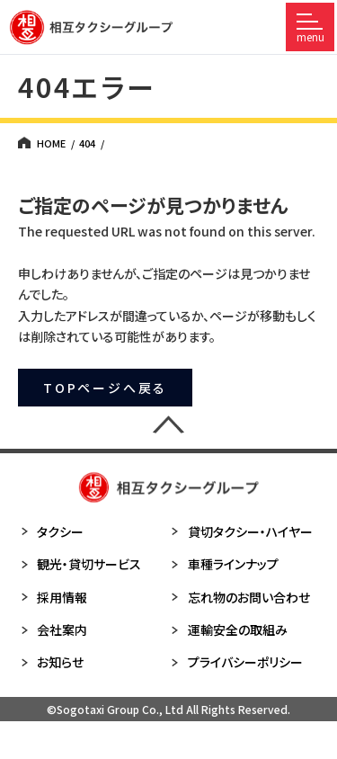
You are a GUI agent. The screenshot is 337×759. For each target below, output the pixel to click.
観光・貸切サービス (79, 564)
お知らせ (51, 662)
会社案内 (52, 629)
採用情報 (52, 597)
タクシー (51, 531)
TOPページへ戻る (105, 388)
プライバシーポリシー (236, 662)
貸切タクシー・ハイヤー (241, 531)
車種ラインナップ (224, 564)
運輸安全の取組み (228, 629)
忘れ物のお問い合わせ (239, 597)
